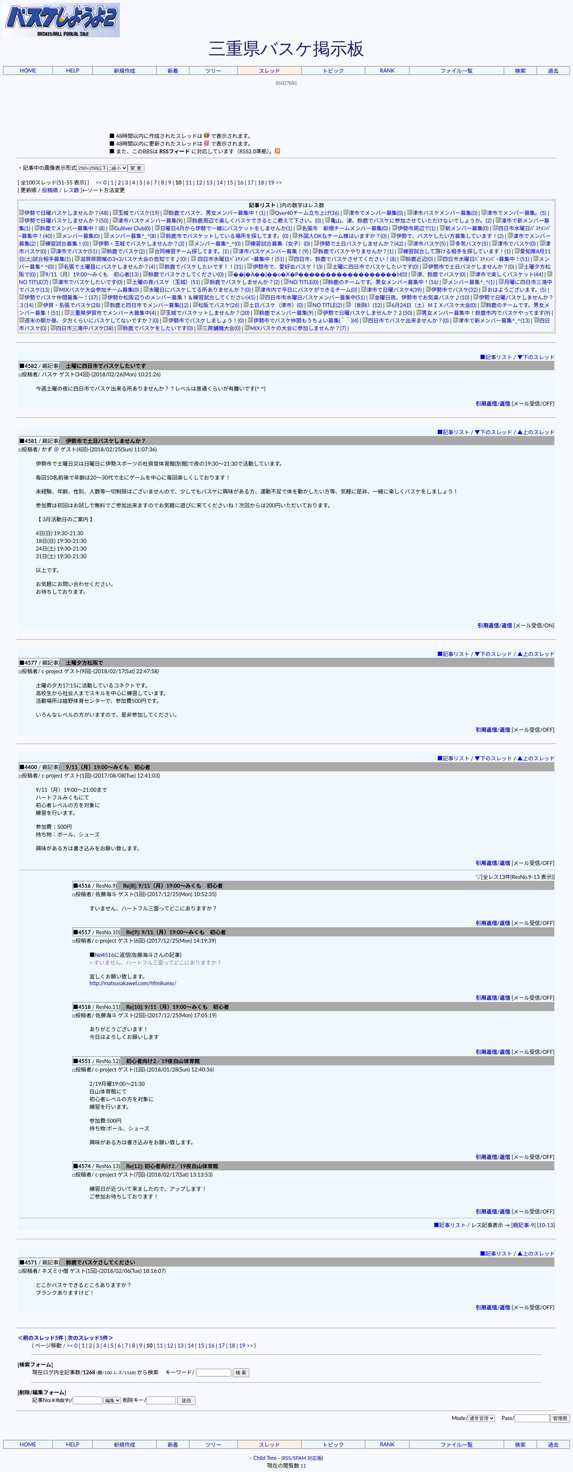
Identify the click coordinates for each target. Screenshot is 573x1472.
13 (209, 182)
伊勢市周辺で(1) (414, 228)
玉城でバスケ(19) (136, 213)
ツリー (213, 71)
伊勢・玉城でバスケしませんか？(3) (139, 244)
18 (261, 182)
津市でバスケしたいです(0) (87, 282)
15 (230, 182)
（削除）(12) (364, 305)
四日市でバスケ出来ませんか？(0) (406, 320)
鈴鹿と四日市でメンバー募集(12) (146, 305)
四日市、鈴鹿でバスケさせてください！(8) (342, 259)
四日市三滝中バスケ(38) (81, 328)
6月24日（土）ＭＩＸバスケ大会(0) (431, 305)
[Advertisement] (286, 115)
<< (99, 182)
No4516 (104, 955)
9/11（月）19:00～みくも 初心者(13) (89, 274)
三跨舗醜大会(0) (218, 328)
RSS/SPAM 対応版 (302, 1458)
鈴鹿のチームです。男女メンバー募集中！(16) (380, 282)
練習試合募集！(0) (64, 244)
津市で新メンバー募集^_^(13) (491, 320)
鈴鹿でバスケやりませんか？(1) (352, 251)
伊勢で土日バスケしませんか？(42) (358, 244)
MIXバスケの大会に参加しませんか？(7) (295, 328)
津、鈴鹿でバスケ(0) (438, 274)
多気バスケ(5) (468, 244)
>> (279, 182)
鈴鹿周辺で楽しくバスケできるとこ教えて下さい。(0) (254, 220)
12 (199, 182)
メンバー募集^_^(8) (130, 236)
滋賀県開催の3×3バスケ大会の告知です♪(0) (130, 259)
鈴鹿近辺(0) (416, 259)
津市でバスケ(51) (73, 251)
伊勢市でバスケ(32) (452, 290)
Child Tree (265, 1458)
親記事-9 (523, 1225)
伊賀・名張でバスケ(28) (68, 305)
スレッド (269, 71)
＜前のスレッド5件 (41, 1338)
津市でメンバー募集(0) (373, 213)
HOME (28, 70)
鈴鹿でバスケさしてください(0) (183, 274)
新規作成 (124, 71)
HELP (72, 70)
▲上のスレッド (536, 432)
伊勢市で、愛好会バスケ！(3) (285, 267)
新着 (172, 71)
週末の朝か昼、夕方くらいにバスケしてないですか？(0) (89, 320)
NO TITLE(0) (301, 282)
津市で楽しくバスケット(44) (506, 274)
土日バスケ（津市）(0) (273, 305)
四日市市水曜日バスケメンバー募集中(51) (312, 297)
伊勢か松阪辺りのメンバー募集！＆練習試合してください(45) (178, 297)
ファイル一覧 (456, 71)
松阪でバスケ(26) (216, 305)
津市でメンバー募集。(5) (513, 213)
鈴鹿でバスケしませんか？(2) (242, 282)
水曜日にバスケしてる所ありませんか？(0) (197, 290)
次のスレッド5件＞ (91, 1338)
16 (240, 182)
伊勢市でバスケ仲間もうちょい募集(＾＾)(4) (303, 320)
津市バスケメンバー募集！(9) (270, 251)
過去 (553, 71)
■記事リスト (496, 357)
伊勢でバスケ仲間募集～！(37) (58, 297)
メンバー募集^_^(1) (468, 282)
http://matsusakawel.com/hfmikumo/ (133, 983)
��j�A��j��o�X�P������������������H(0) (317, 274)
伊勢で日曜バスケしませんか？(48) (64, 213)
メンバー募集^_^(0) (215, 244)
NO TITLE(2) (324, 305)
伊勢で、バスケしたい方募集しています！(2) (447, 236)
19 (271, 182)
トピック (333, 71)
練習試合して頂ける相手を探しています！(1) (454, 251)
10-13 (546, 1225)
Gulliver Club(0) (130, 228)
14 (220, 182)
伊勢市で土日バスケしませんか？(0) (468, 267)
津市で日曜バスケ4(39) (391, 290)
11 (189, 182)
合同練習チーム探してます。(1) (189, 251)
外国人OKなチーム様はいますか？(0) (339, 236)
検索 (520, 71)
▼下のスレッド (536, 357)
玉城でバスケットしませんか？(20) (205, 313)
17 (250, 182)
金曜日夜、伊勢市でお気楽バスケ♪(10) (419, 297)
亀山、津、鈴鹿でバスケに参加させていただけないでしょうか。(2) (408, 220)
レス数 (71, 190)
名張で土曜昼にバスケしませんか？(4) (106, 267)
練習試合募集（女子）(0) (277, 244)
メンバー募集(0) (78, 236)
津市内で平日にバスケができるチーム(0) (306, 290)
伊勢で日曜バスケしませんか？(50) (64, 220)
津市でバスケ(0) (513, 244)
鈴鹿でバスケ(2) (123, 251)
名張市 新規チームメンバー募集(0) (342, 228)
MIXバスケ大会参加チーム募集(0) (96, 290)
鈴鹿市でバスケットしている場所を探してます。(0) (224, 236)
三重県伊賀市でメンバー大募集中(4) (110, 313)
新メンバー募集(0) (464, 228)
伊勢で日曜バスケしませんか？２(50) (364, 313)
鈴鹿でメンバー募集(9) (283, 313)
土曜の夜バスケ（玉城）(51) (163, 282)
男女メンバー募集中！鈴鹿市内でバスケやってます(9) (483, 313)
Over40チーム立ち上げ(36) (304, 213)
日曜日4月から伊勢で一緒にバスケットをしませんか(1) (223, 228)
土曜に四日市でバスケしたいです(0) (372, 267)
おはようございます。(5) (514, 290)
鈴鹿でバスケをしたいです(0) (155, 328)
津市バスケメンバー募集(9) (148, 220)
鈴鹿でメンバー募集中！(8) (69, 228)
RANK (387, 70)
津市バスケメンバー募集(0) (442, 213)
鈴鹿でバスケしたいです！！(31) (201, 267)
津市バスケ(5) (426, 244)
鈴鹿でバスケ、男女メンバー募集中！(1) (214, 213)
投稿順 (50, 190)
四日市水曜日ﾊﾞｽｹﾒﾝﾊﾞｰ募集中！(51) (237, 259)
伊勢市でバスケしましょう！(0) (203, 320)
